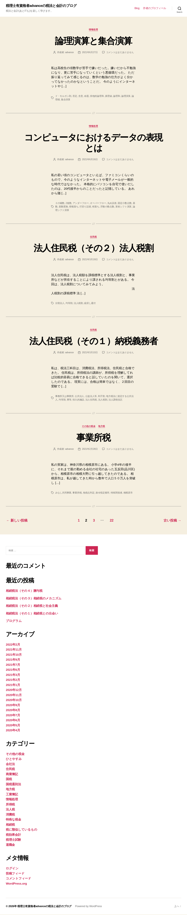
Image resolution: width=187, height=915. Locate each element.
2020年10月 (14, 700)
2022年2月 (13, 645)
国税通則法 (13, 784)
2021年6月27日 (90, 52)
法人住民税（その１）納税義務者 (93, 341)
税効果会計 (13, 835)
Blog (136, 8)
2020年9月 (13, 705)
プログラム (14, 621)
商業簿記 (12, 774)
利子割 (101, 396)
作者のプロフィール (154, 8)
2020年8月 (13, 710)
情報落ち (73, 207)
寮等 (69, 400)
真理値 (108, 96)
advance (69, 52)
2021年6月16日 (90, 159)
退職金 (10, 845)
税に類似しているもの (21, 830)
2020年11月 (14, 695)
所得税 (10, 804)
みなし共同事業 (63, 493)
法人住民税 (91, 400)
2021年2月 (13, 680)
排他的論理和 (97, 96)
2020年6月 (13, 720)
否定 (74, 96)
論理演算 (125, 96)
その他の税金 (88, 426)
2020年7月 (13, 715)
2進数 (68, 203)
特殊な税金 (13, 820)
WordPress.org (16, 884)
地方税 (101, 426)
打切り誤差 (85, 207)
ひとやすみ (14, 759)
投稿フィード (15, 874)
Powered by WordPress (88, 906)
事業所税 (93, 438)
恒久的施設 (78, 400)
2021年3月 (13, 675)
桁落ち (95, 207)
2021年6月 (13, 670)
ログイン (12, 868)
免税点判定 (89, 493)
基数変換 (63, 207)
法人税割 (78, 303)
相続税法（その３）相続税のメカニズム (34, 598)
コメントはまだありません (120, 52)
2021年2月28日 (90, 449)
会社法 (10, 764)
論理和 (116, 96)
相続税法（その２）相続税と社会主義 (32, 606)
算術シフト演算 (123, 207)
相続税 (10, 825)
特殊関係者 (116, 493)
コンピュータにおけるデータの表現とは (93, 142)
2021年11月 (14, 650)
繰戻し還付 (90, 303)
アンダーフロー (81, 203)
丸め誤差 (112, 203)
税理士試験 (13, 840)
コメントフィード (18, 878)
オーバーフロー (98, 203)
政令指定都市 (102, 493)
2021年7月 (13, 665)
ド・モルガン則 (63, 96)
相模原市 (128, 493)
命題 (86, 96)
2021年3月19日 (90, 260)
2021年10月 (14, 655)
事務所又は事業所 (64, 396)
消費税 (10, 815)
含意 (80, 96)
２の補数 (59, 203)
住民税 (93, 237)
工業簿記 (12, 794)
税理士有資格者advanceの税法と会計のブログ (41, 6)
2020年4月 (13, 730)
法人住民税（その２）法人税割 (94, 248)
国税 (9, 779)
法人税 (10, 809)
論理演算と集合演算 (93, 41)
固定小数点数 (124, 203)
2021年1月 (13, 685)
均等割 (69, 303)
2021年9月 (13, 660)
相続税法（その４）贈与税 (24, 591)
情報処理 (93, 29)
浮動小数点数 (107, 207)
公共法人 (79, 396)
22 (112, 521)
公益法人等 (91, 396)
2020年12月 (14, 690)
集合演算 (65, 99)
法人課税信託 (115, 400)
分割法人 (59, 303)
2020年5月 (13, 725)
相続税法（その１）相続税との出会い (32, 613)
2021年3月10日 (90, 353)
